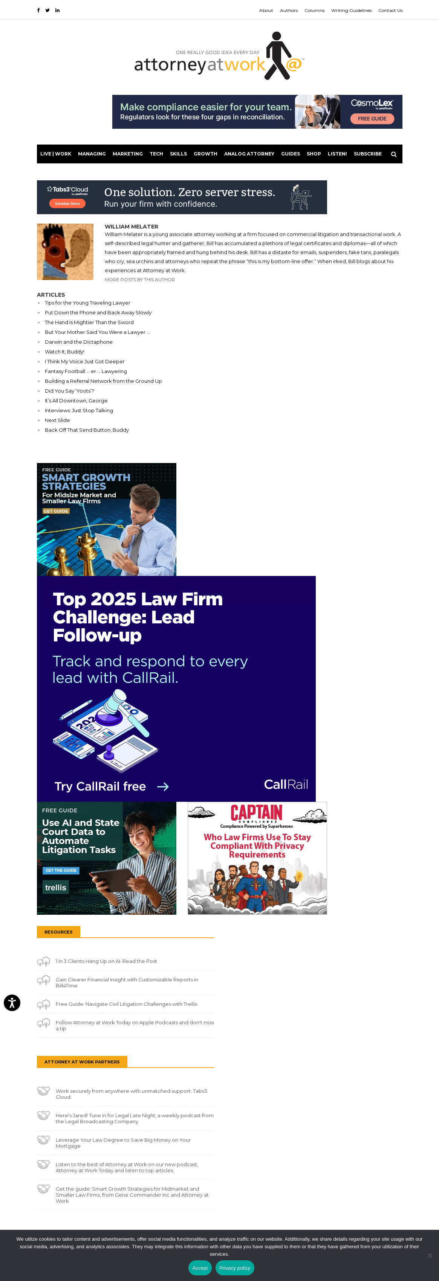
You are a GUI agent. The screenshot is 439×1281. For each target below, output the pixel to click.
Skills (178, 154)
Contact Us (390, 10)
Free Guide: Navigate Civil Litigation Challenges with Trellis (126, 1004)
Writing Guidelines (351, 10)
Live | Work (55, 154)
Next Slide (57, 420)
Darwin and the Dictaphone (79, 342)
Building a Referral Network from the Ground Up (103, 381)
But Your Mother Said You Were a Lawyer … (97, 332)
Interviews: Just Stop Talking (79, 410)
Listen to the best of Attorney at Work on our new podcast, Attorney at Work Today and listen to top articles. (127, 1167)
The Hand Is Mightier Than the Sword (89, 322)
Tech (156, 154)
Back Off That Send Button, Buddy (87, 430)
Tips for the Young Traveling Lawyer (87, 303)
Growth (205, 154)
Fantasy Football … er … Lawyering (86, 371)
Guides (290, 154)
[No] (429, 1255)
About (266, 10)
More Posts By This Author (140, 279)
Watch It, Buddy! (64, 352)
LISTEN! (337, 154)
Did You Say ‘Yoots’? (69, 391)
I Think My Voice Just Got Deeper (85, 361)
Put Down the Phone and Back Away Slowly (98, 312)
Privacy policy (235, 1268)
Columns (314, 10)
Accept (200, 1268)
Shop (314, 154)
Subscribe (368, 154)
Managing (92, 154)
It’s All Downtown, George (76, 401)
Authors (289, 10)
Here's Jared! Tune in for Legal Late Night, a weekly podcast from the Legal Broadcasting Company (135, 1118)
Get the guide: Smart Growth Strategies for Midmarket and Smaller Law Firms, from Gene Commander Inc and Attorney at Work (132, 1195)
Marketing (128, 154)
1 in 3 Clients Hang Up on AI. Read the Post (106, 961)
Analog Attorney (249, 154)
